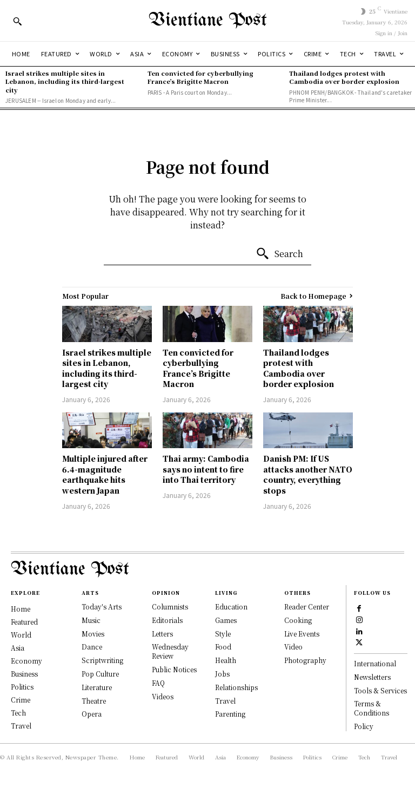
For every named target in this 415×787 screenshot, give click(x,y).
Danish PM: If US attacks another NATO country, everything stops (307, 474)
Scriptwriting (102, 660)
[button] (17, 21)
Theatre (94, 700)
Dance (92, 646)
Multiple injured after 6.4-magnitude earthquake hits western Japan (105, 474)
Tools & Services (380, 690)
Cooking (298, 620)
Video (293, 646)
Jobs (222, 673)
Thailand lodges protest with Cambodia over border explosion (344, 77)
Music (91, 620)
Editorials (167, 620)
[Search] (279, 253)
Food (223, 646)
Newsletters (372, 676)
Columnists (170, 606)
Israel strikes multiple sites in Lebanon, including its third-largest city (64, 81)
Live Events (301, 633)
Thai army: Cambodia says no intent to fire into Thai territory (206, 469)
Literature (97, 687)
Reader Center (306, 606)
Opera (92, 713)
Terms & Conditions (371, 708)
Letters (162, 633)
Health (225, 660)
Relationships (236, 687)
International (375, 663)
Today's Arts (102, 606)
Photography (305, 660)
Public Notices (174, 669)
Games (226, 620)
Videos (162, 696)
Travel (225, 700)
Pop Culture (100, 673)
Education (231, 606)
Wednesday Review (170, 651)
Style (223, 633)
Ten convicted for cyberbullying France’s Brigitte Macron (200, 77)
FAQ (158, 682)
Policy (363, 726)
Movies (93, 633)
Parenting (230, 713)
